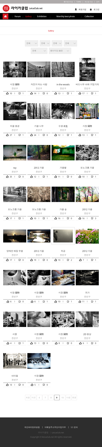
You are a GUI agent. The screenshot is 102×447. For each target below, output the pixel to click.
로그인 (94, 10)
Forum (17, 17)
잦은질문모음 (63, 2)
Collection (89, 17)
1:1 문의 (74, 427)
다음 (69, 397)
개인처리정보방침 (32, 427)
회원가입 (80, 10)
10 (62, 397)
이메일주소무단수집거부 (55, 427)
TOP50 (75, 2)
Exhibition (42, 17)
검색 (97, 2)
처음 (27, 397)
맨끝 (74, 397)
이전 (33, 397)
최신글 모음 (87, 2)
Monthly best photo (65, 17)
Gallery (29, 17)
